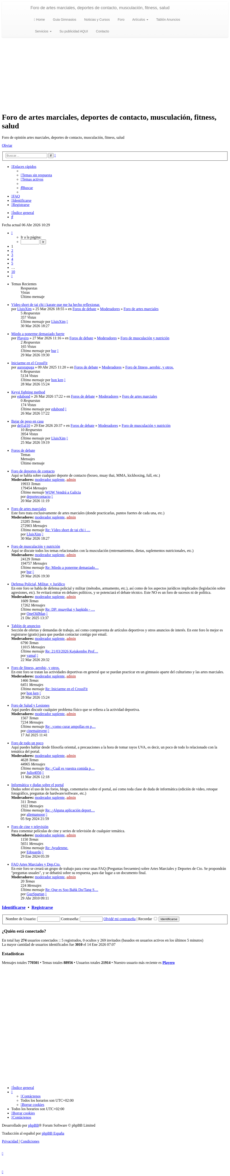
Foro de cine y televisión (29, 827)
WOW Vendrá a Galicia (63, 492)
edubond (23, 396)
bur (53, 351)
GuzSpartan (35, 894)
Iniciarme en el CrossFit (29, 363)
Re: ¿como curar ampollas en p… (70, 727)
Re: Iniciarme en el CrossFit (66, 689)
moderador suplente (50, 480)
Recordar (147, 919)
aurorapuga (25, 367)
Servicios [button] (43, 31)
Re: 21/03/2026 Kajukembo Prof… (71, 651)
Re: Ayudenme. (56, 848)
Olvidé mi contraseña (120, 919)
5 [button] (12, 263)
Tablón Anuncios (167, 19)
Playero (23, 338)
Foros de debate (84, 309)
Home (39, 19)
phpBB (33, 1125)
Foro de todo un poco (27, 743)
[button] (12, 233)
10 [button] (13, 272)
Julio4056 (34, 773)
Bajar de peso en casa (27, 421)
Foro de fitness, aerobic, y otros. (149, 367)
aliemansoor (36, 814)
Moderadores (110, 309)
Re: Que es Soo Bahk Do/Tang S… (71, 890)
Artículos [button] (139, 19)
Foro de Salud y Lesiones (30, 705)
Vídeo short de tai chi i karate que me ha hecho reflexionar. (55, 305)
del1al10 (23, 426)
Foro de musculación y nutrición (145, 338)
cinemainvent (37, 731)
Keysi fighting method (28, 392)
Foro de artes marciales (141, 309)
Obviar (7, 145)
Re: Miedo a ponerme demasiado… (72, 568)
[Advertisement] (115, 75)
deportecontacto (38, 497)
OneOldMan (36, 614)
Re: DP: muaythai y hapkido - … (70, 609)
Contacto (102, 31)
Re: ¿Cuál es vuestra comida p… (70, 768)
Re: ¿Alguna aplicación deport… (70, 810)
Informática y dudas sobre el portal (37, 785)
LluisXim (24, 309)
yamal (31, 655)
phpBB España (53, 1133)
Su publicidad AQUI (73, 31)
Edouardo (34, 852)
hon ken (57, 380)
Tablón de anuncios (25, 626)
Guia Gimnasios (64, 19)
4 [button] (12, 259)
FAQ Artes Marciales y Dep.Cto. (35, 864)
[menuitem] (36, 175)
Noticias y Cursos (96, 19)
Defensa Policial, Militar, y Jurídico (38, 584)
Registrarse (42, 907)
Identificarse (14, 907)
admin (71, 480)
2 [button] (12, 251)
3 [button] (12, 255)
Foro (121, 19)
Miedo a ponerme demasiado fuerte (38, 334)
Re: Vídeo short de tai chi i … (67, 530)
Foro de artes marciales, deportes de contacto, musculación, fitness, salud (100, 7)
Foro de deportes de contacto (33, 471)
